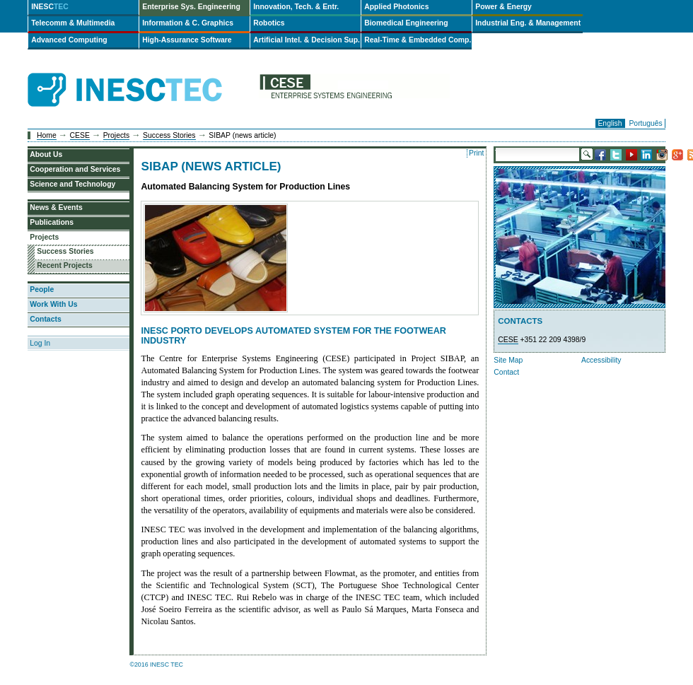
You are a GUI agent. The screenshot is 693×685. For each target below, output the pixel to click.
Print (476, 153)
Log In (40, 343)
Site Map (508, 360)
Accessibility (601, 360)
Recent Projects (65, 265)
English (610, 123)
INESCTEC (141, 74)
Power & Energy (503, 7)
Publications (52, 222)
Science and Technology (72, 184)
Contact (506, 372)
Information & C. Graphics (187, 23)
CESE (80, 135)
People (42, 289)
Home (47, 135)
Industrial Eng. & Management (528, 23)
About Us (46, 154)
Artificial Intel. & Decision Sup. (306, 40)
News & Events (56, 207)
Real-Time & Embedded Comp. (417, 40)
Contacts (45, 319)
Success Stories (169, 135)
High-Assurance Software (186, 40)
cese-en (354, 90)
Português (645, 123)
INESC (50, 7)
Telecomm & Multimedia (73, 23)
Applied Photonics (396, 7)
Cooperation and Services (75, 169)
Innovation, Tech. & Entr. (296, 7)
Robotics (268, 23)
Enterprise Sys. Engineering (191, 7)
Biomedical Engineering (406, 23)
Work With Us (53, 304)
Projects (116, 135)
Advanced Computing (69, 40)
